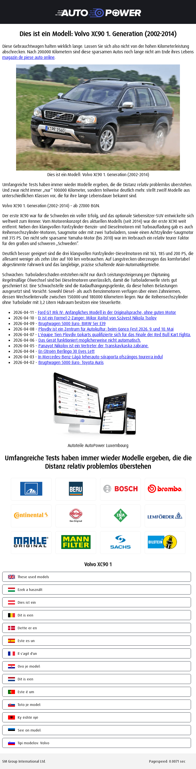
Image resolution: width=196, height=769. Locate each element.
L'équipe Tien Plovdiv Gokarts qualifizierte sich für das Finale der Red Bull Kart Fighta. (114, 334)
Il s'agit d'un (27, 653)
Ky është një (28, 717)
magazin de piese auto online (28, 57)
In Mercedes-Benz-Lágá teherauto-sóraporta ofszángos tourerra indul (100, 356)
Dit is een (25, 615)
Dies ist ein (27, 602)
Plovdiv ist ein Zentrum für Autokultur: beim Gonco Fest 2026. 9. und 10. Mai (106, 329)
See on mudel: (29, 730)
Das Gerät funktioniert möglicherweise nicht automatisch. (89, 340)
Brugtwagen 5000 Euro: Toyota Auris (71, 362)
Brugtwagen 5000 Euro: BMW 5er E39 (72, 323)
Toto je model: (29, 704)
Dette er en (27, 628)
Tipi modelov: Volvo (33, 743)
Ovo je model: (29, 666)
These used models (33, 577)
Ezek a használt (30, 589)
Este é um (26, 692)
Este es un (26, 640)
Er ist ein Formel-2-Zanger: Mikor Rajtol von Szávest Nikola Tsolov (97, 318)
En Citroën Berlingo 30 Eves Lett (66, 351)
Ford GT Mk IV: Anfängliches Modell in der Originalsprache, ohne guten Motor (107, 312)
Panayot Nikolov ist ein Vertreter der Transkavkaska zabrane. (93, 345)
